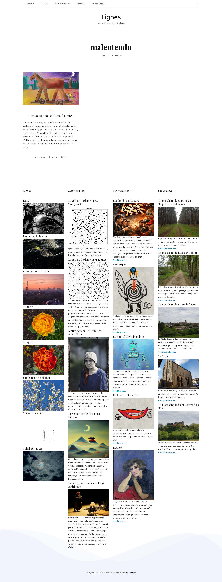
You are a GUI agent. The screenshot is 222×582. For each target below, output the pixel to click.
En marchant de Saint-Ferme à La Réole (178, 406)
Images (81, 4)
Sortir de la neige (33, 413)
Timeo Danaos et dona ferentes (51, 116)
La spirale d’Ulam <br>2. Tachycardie (83, 202)
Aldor (44, 4)
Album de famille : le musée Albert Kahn (84, 332)
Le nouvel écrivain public (128, 336)
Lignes (111, 17)
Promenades (98, 4)
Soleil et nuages (32, 448)
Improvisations (62, 4)
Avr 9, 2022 (40, 157)
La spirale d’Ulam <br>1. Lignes (87, 259)
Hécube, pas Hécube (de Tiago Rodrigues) (86, 484)
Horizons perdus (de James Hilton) (84, 415)
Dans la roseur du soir (36, 271)
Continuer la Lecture (167, 248)
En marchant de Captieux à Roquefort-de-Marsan (174, 202)
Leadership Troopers (126, 200)
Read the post (119, 260)
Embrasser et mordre (126, 395)
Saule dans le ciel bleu (36, 377)
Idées (50, 110)
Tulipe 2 (28, 307)
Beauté (117, 447)
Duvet (26, 200)
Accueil (30, 4)
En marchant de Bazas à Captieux (178, 252)
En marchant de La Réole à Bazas (178, 304)
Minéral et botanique (35, 236)
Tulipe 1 (28, 342)
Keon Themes (129, 573)
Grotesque (119, 264)
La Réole (163, 356)
